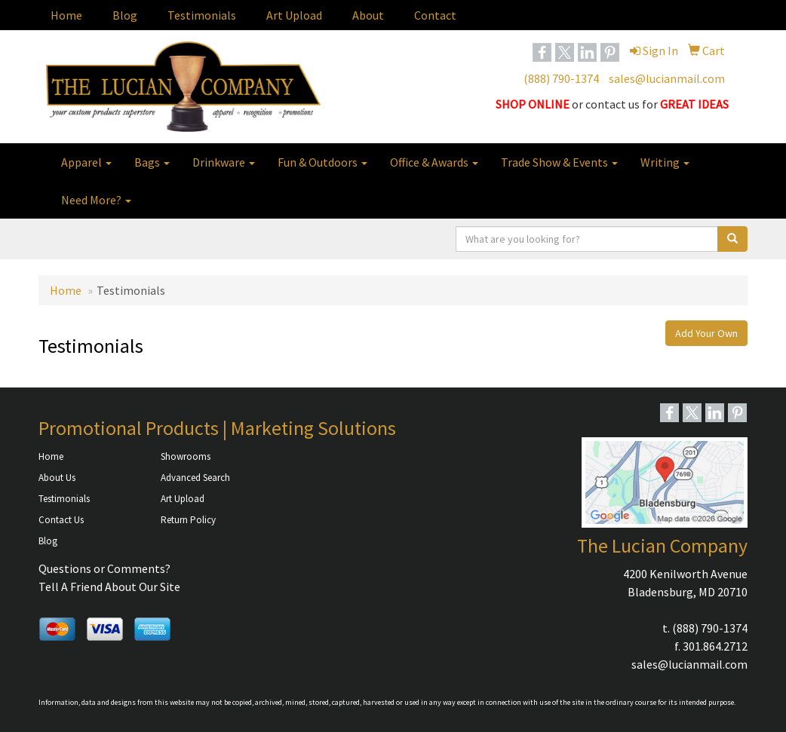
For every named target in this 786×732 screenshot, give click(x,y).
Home (66, 15)
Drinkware (223, 162)
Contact (435, 15)
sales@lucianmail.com (667, 78)
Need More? (96, 199)
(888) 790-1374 (561, 78)
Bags (152, 162)
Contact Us (61, 519)
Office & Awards (434, 162)
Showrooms (185, 456)
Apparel (86, 162)
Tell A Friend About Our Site (109, 586)
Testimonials (201, 15)
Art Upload (294, 15)
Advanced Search (195, 477)
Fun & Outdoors (322, 162)
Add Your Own (706, 333)
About (368, 15)
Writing (664, 162)
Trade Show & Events (559, 162)
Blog (124, 15)
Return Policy (188, 519)
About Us (56, 477)
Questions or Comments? (104, 568)
